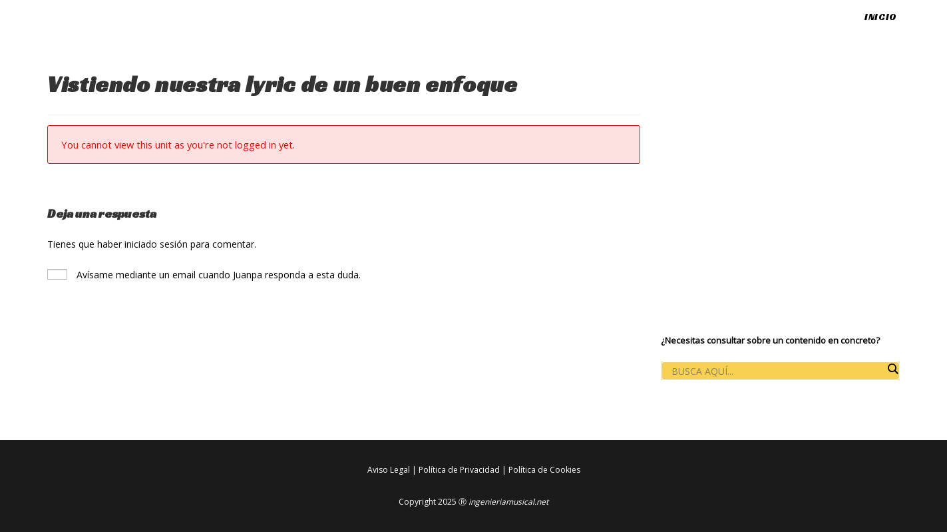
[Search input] (776, 371)
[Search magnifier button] (892, 369)
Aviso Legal (388, 469)
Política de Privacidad (459, 469)
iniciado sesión (156, 244)
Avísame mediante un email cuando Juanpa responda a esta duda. (204, 274)
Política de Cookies (544, 469)
